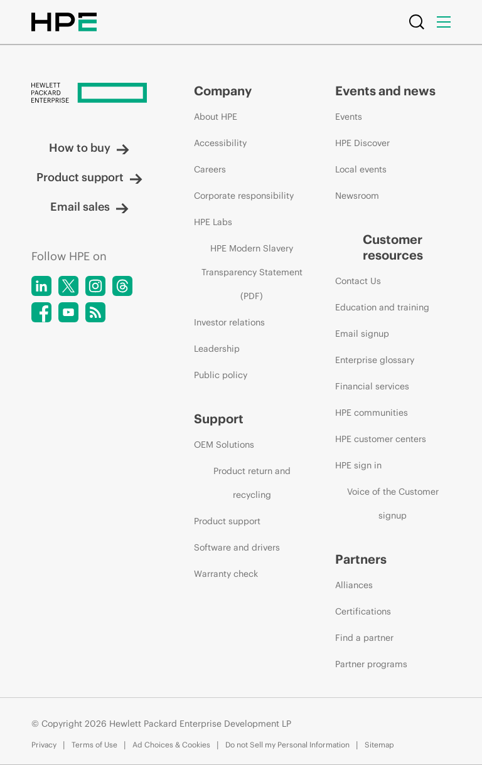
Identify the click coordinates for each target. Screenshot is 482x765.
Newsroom (357, 195)
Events (348, 116)
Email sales (89, 206)
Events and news (385, 90)
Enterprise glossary (374, 360)
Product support (89, 177)
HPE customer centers (380, 439)
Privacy (43, 744)
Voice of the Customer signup (393, 503)
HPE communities (371, 412)
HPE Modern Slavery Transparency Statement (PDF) (252, 272)
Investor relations (229, 322)
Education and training (382, 307)
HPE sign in (358, 465)
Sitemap (379, 744)
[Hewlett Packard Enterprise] (89, 94)
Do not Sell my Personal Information (287, 744)
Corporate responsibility (244, 195)
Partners (361, 559)
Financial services (372, 386)
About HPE (215, 116)
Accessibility (220, 143)
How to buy (89, 147)
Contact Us (358, 281)
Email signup (362, 333)
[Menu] (444, 22)
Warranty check (226, 573)
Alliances (354, 585)
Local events (361, 169)
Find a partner (364, 637)
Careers (210, 169)
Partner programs (371, 664)
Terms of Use (94, 744)
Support (219, 418)
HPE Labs (213, 222)
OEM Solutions (224, 444)
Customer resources (393, 247)
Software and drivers (237, 547)
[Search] (416, 22)
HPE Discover (362, 143)
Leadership (217, 348)
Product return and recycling (252, 482)
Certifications (363, 611)
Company (223, 90)
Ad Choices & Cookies (171, 744)
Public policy (220, 375)
